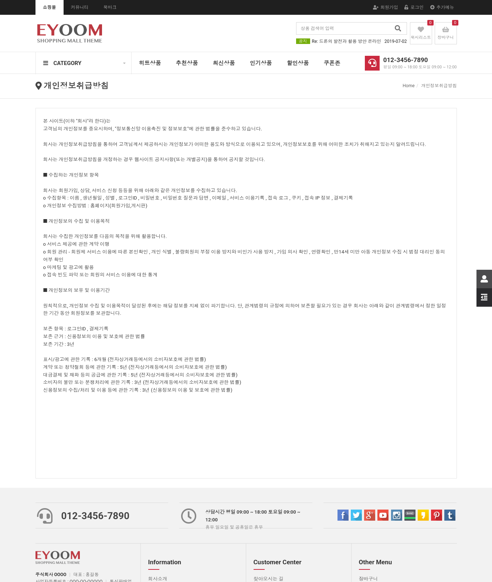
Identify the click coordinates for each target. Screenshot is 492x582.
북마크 (110, 7)
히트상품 (150, 63)
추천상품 (187, 63)
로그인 (414, 7)
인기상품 (261, 63)
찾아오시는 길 (269, 579)
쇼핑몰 (49, 7)
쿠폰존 (332, 63)
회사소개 (157, 579)
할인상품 (298, 63)
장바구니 (368, 579)
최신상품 (224, 63)
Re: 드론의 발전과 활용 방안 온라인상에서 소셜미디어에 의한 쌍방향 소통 (359, 41)
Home (408, 85)
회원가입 (385, 7)
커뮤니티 (80, 7)
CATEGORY (62, 63)
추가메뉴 (442, 7)
